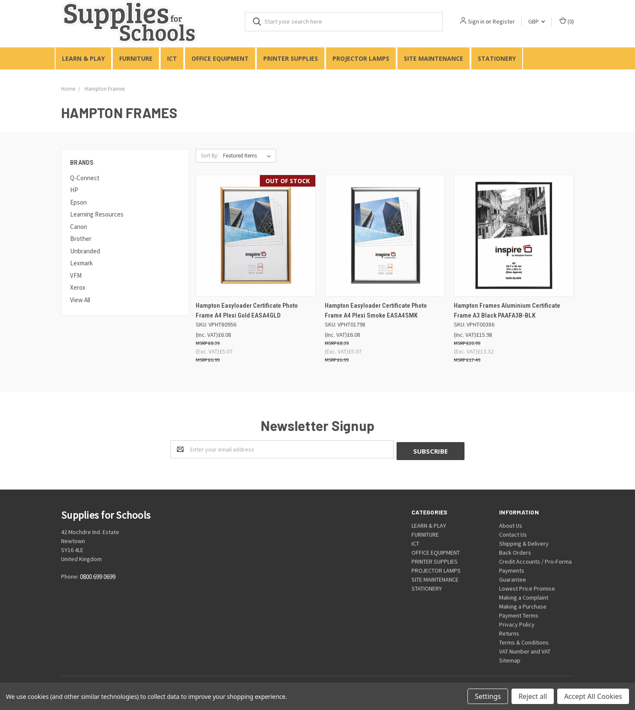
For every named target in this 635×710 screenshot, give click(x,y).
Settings (488, 696)
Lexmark (81, 263)
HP (74, 190)
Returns (509, 632)
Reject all (532, 696)
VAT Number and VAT (524, 650)
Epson (78, 202)
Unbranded (85, 251)
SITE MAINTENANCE (433, 58)
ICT (172, 58)
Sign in (476, 21)
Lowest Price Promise (527, 587)
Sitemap (509, 658)
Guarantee (512, 578)
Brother (80, 239)
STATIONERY (497, 58)
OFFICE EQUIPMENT (220, 58)
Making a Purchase (523, 605)
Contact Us (513, 533)
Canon (78, 227)
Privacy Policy (517, 623)
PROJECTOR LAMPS (360, 58)
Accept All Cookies (593, 696)
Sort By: (209, 155)
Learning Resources (96, 214)
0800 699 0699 (97, 575)
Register (504, 21)
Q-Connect (85, 178)
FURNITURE (136, 58)
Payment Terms (518, 614)
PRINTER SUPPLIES (290, 58)
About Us (510, 524)
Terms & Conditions (524, 641)
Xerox (77, 287)
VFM (76, 275)
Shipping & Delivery (524, 542)
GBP (536, 21)
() (566, 21)
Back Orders (515, 551)
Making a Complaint (523, 596)
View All (80, 300)
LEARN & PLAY (83, 58)
